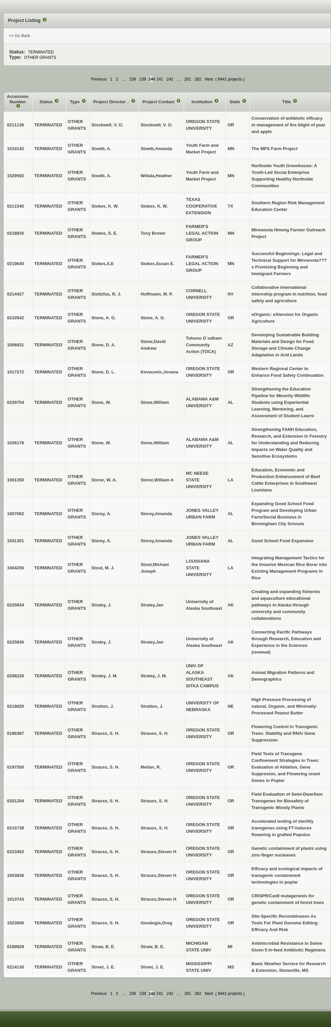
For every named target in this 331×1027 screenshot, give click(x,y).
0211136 (15, 124)
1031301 (15, 540)
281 (187, 79)
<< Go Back (19, 35)
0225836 (15, 642)
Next (209, 79)
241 (159, 79)
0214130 (15, 966)
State (235, 101)
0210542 (15, 317)
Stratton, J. (151, 706)
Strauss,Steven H (158, 851)
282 (198, 79)
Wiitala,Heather (156, 175)
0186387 (15, 733)
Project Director (110, 101)
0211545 (15, 206)
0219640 (15, 263)
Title (287, 101)
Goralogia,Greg (156, 922)
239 (142, 79)
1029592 (15, 175)
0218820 (15, 706)
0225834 (15, 604)
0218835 (15, 233)
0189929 (15, 946)
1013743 (15, 899)
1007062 (15, 513)
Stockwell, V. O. (156, 124)
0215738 (15, 827)
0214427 (15, 294)
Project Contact (159, 101)
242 (170, 79)
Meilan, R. (150, 767)
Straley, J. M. (153, 675)
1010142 (15, 148)
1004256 (15, 567)
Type (75, 101)
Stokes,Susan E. (157, 263)
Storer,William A (157, 479)
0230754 (15, 402)
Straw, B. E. (152, 946)
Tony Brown (152, 233)
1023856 (15, 922)
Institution (203, 101)
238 (132, 79)
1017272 (15, 371)
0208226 (15, 675)
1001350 (15, 479)
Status (46, 101)
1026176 (15, 442)
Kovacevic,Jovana (159, 371)
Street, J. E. (152, 966)
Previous (99, 79)
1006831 (15, 344)
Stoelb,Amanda (156, 148)
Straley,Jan (151, 604)
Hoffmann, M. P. (156, 294)
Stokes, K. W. (154, 206)
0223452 (15, 851)
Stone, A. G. (152, 317)
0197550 (15, 767)
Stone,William (154, 402)
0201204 (15, 800)
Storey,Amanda (156, 513)
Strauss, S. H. (154, 733)
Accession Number (18, 99)
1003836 (15, 875)
